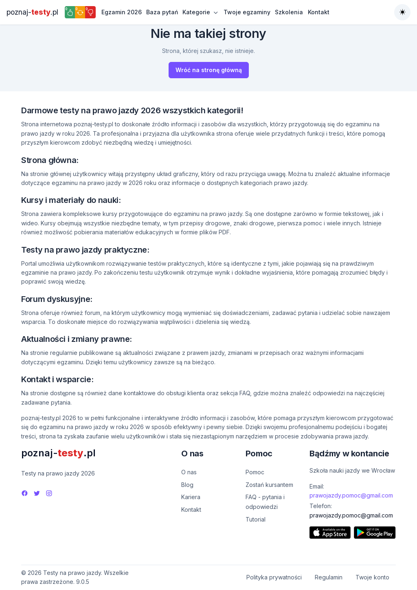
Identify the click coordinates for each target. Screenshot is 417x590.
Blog (187, 484)
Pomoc (255, 472)
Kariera (190, 496)
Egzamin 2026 (121, 12)
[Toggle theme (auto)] (402, 12)
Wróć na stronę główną (209, 69)
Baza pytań (162, 12)
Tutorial (256, 519)
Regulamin (328, 577)
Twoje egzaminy (247, 12)
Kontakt (318, 12)
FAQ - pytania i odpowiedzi (265, 501)
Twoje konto (372, 577)
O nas (189, 472)
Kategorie (196, 12)
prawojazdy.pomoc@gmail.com (351, 495)
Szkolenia (289, 12)
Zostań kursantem (269, 484)
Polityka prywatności (274, 577)
